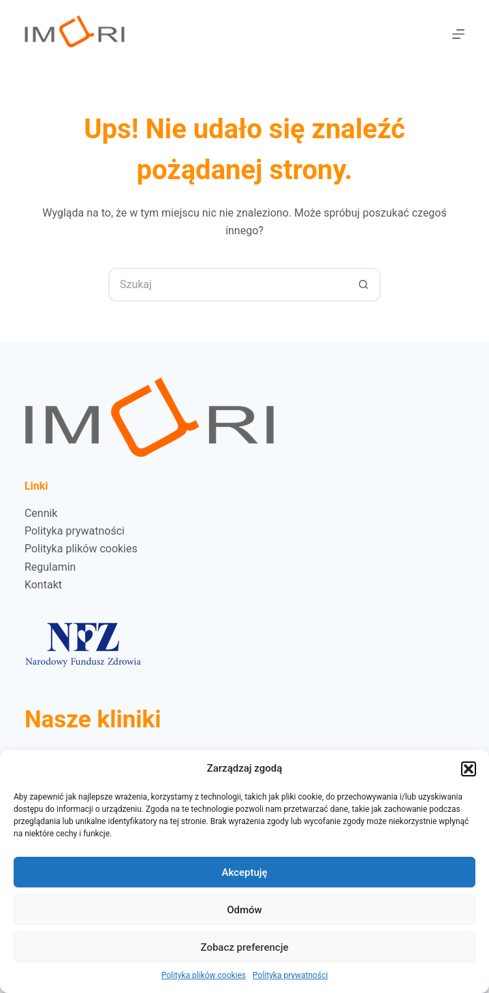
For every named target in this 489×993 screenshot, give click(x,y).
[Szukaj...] (227, 285)
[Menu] (458, 34)
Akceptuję (244, 872)
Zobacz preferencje (245, 947)
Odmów (244, 910)
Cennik (41, 513)
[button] (468, 769)
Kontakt (43, 584)
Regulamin (50, 567)
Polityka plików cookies (203, 975)
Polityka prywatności (290, 975)
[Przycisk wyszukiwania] (364, 285)
